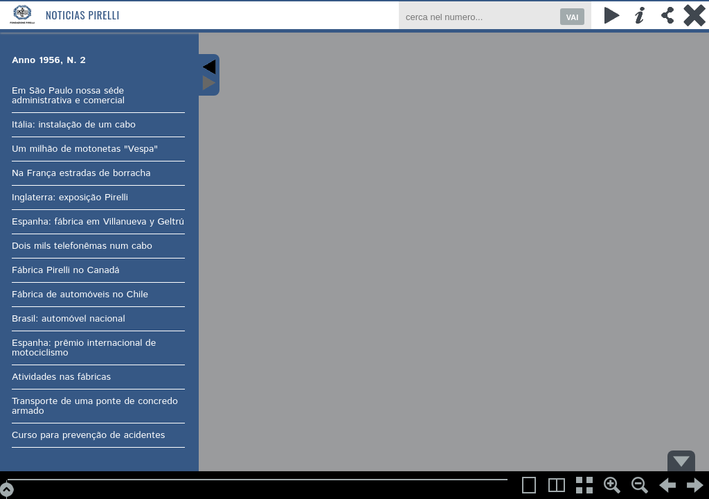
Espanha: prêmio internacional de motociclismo (84, 348)
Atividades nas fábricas (61, 377)
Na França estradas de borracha (81, 173)
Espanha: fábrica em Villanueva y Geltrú (98, 222)
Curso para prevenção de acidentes (88, 435)
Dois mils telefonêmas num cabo (82, 246)
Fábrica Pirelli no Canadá (66, 270)
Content (209, 75)
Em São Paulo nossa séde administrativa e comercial (68, 95)
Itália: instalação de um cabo (74, 125)
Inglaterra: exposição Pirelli (70, 197)
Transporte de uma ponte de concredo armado (95, 406)
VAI (572, 17)
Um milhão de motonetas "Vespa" (85, 149)
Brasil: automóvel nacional (68, 319)
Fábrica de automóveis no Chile (80, 294)
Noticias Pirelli (83, 14)
